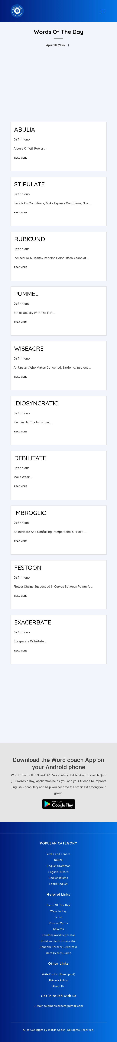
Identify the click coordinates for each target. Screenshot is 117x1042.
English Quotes (58, 872)
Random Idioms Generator (58, 941)
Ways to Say (58, 911)
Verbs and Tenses (59, 854)
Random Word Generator (58, 935)
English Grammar (58, 866)
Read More (20, 158)
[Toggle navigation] (102, 11)
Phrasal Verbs (58, 923)
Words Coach (57, 1029)
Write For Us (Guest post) (58, 974)
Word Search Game (58, 953)
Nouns (58, 859)
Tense (58, 917)
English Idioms (58, 877)
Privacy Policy (58, 980)
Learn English (58, 883)
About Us (58, 986)
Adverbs (58, 929)
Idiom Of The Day (58, 905)
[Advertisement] (59, 91)
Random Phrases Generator (58, 947)
